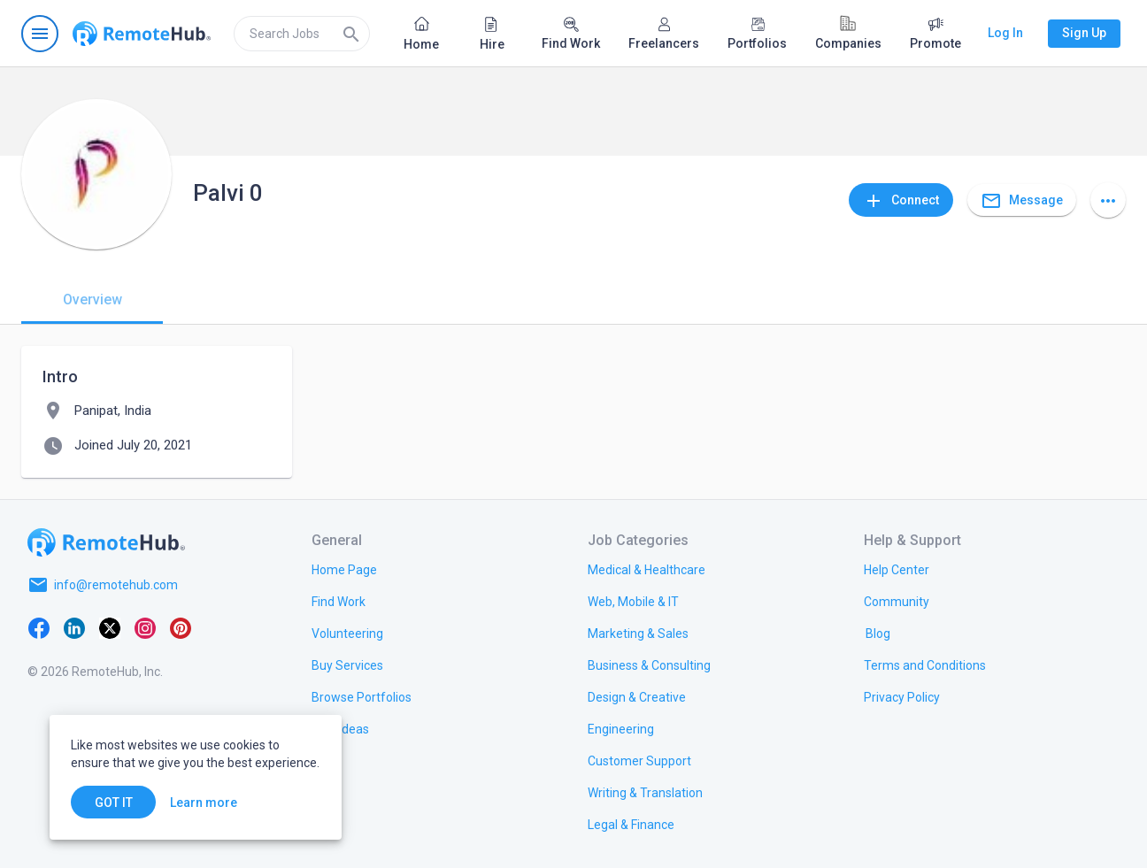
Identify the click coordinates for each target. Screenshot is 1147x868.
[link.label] (896, 569)
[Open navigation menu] (39, 33)
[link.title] (344, 569)
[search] (302, 33)
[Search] (351, 33)
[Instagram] (145, 627)
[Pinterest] (180, 627)
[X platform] (109, 627)
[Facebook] (39, 627)
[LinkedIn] (74, 627)
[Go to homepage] (142, 33)
